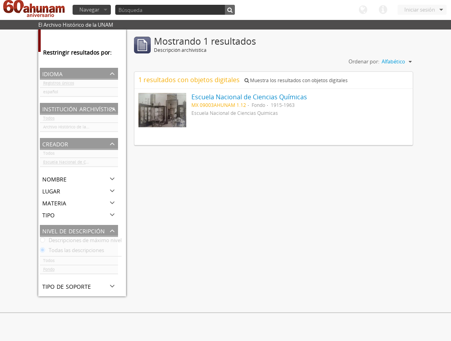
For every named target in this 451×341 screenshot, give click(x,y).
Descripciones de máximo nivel (81, 241)
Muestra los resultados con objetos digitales (296, 80)
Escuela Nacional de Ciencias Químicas (80, 163)
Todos (49, 119)
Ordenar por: (364, 61)
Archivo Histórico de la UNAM (71, 128)
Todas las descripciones (72, 251)
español (50, 93)
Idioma (363, 10)
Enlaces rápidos (383, 10)
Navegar (89, 9)
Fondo (49, 271)
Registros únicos (58, 84)
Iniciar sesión (419, 9)
